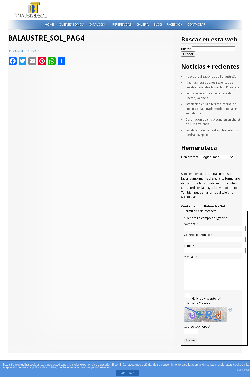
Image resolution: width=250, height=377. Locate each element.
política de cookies (44, 367)
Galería (142, 24)
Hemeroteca (189, 157)
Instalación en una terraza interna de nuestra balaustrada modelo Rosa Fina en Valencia (212, 108)
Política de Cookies (197, 303)
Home (49, 24)
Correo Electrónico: (198, 235)
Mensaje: (191, 257)
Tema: (189, 246)
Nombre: (191, 224)
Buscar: (186, 49)
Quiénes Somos (71, 24)
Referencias (122, 24)
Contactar (196, 24)
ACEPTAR (127, 373)
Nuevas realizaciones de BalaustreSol (211, 76)
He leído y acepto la (206, 298)
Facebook (175, 24)
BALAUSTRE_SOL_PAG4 (23, 51)
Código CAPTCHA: (197, 327)
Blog (158, 24)
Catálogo (98, 24)
